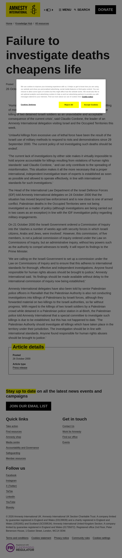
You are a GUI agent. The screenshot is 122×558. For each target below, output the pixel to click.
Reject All (69, 105)
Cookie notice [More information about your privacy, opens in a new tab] (87, 97)
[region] (61, 96)
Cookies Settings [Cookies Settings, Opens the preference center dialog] (28, 104)
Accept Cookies (91, 105)
